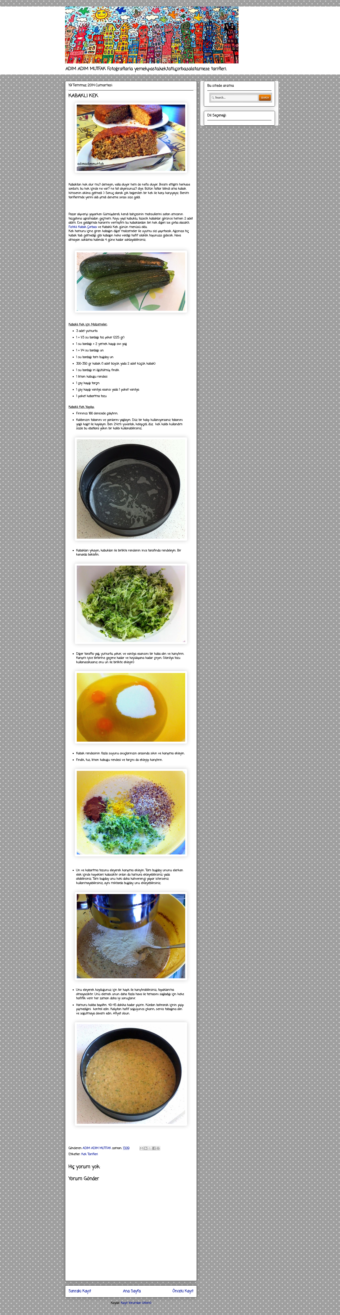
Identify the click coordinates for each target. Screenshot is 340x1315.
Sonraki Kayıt (80, 1291)
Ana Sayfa (132, 1291)
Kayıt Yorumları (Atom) (136, 1303)
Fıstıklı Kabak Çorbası (83, 227)
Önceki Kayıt (182, 1291)
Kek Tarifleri (89, 1154)
